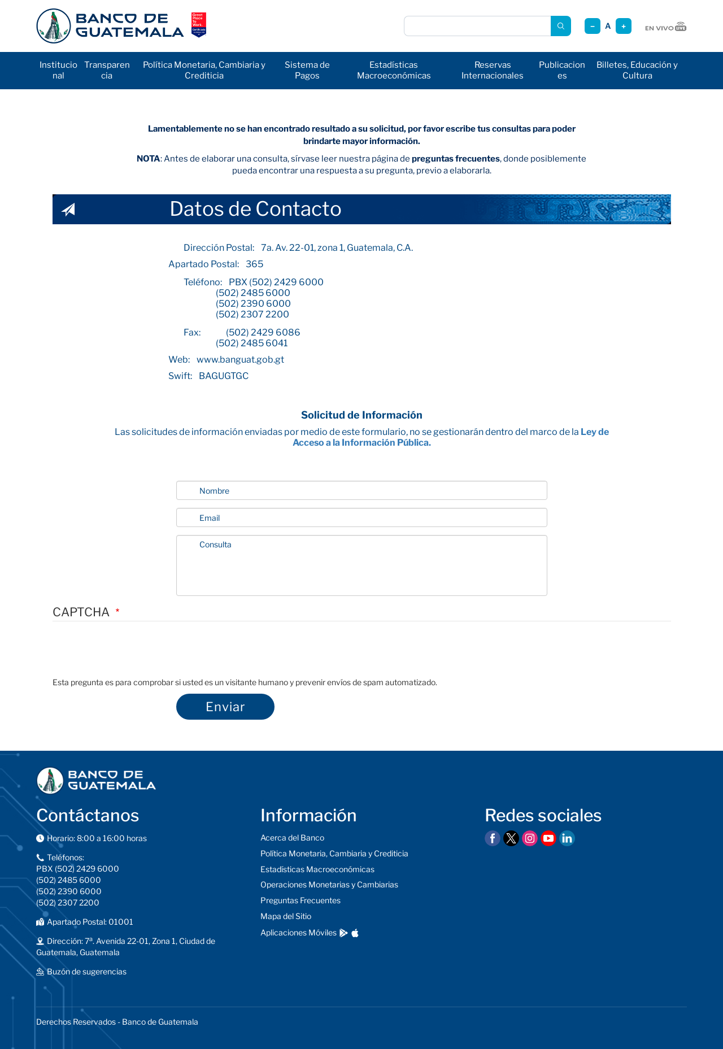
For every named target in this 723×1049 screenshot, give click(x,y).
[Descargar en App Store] (355, 933)
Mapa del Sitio (285, 916)
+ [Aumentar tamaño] (623, 26)
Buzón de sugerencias (87, 971)
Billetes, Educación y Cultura (637, 70)
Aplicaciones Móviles (298, 932)
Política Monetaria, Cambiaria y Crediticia (204, 70)
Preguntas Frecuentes (300, 900)
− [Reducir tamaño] (592, 26)
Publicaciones (562, 70)
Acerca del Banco (292, 837)
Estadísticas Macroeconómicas (394, 70)
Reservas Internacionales (492, 70)
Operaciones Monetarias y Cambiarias (329, 884)
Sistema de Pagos (307, 70)
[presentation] (138, 655)
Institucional (58, 70)
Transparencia (107, 70)
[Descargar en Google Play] (343, 933)
